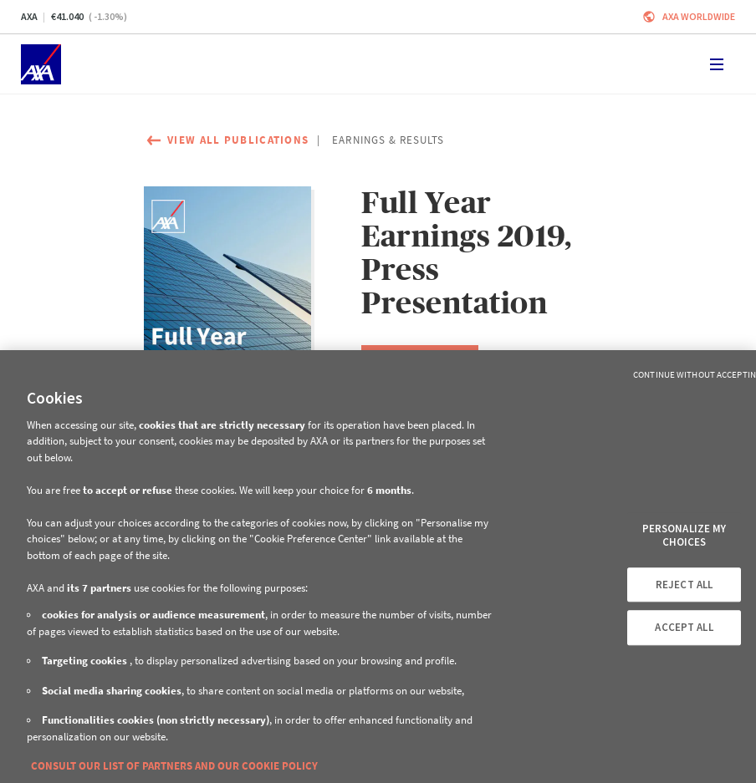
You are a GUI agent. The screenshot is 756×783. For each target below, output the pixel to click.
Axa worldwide (698, 16)
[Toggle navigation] (716, 64)
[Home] (41, 64)
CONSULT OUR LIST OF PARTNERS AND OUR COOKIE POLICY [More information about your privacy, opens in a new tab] (174, 766)
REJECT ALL (684, 584)
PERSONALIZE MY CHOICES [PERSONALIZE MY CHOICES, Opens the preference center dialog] (684, 536)
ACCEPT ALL (684, 627)
